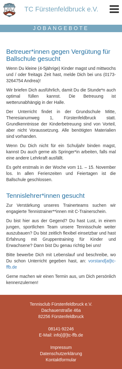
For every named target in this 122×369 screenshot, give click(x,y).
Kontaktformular (61, 359)
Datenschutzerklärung (61, 353)
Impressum (61, 347)
